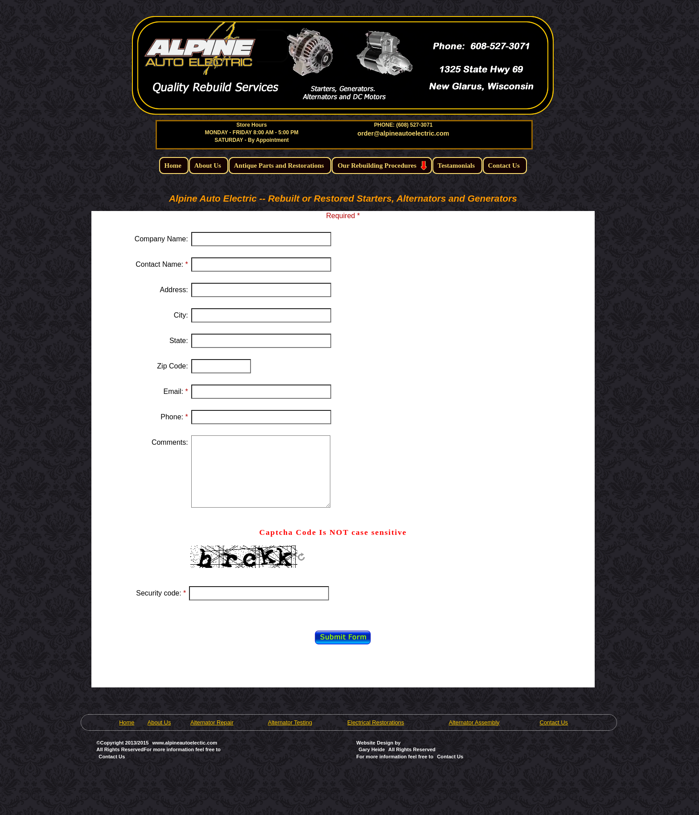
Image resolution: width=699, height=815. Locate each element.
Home (126, 722)
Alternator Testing (290, 722)
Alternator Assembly (474, 722)
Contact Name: (162, 264)
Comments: (170, 442)
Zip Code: (172, 366)
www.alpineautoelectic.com (185, 742)
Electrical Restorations (375, 722)
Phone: (174, 417)
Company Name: (161, 239)
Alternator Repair (212, 722)
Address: (174, 290)
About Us (159, 722)
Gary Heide (371, 749)
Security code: (161, 593)
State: (178, 340)
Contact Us (554, 722)
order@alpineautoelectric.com (403, 133)
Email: (176, 391)
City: (181, 315)
